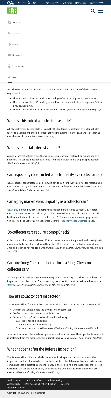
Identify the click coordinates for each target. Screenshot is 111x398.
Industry (13, 44)
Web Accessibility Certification (40, 383)
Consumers (14, 22)
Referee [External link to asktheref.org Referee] (61, 244)
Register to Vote (15, 387)
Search (12, 77)
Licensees (14, 33)
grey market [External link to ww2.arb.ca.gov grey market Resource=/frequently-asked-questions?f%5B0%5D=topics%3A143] (19, 209)
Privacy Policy (55, 380)
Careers (65, 383)
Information (15, 55)
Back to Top (13, 380)
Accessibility (13, 383)
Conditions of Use (33, 380)
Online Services (16, 66)
